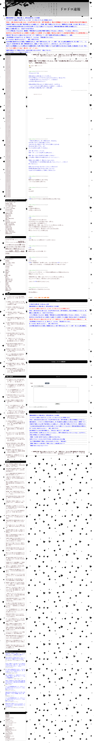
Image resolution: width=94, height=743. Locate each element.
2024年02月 (8, 90)
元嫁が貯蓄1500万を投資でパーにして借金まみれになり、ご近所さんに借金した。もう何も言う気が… (16, 417)
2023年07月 (8, 98)
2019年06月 (8, 160)
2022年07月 (8, 114)
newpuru (7, 716)
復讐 (6, 219)
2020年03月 (8, 149)
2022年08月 (8, 112)
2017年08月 (8, 188)
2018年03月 (8, 179)
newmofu (8, 715)
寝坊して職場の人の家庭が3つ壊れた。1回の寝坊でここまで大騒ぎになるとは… (16, 401)
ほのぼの (7, 209)
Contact (12, 1)
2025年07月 (8, 68)
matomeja (8, 737)
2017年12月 (8, 183)
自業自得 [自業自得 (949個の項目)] (7, 251)
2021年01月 (8, 136)
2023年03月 (8, 103)
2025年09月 (8, 66)
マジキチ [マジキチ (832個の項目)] (11, 242)
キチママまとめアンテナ (11, 722)
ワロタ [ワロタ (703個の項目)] (14, 242)
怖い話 (7, 221)
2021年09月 (8, 126)
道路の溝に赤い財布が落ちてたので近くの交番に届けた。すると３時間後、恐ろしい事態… (15, 693)
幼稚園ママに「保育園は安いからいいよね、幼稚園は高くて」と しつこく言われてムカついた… (15, 456)
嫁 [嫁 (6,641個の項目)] (20, 245)
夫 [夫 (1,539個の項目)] (13, 244)
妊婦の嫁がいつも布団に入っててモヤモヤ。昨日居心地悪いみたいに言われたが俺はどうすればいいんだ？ (15, 507)
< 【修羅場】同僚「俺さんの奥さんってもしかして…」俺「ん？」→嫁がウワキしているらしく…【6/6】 (44, 55)
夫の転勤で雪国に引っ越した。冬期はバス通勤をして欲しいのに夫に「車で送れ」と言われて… (16, 364)
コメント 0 (40, 65)
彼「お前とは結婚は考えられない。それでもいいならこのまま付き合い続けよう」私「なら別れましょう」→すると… (15, 670)
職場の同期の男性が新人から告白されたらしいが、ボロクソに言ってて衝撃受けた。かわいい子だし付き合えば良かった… (15, 637)
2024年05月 (8, 86)
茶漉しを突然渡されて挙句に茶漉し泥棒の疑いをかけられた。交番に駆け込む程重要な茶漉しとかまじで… (15, 628)
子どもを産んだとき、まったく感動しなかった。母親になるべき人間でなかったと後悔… (15, 526)
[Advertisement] (44, 105)
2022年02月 (8, 120)
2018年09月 (8, 171)
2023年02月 (8, 105)
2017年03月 (8, 194)
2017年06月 (8, 190)
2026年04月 (8, 57)
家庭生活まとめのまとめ (11, 730)
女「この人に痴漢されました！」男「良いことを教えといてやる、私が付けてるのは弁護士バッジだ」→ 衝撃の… (16, 406)
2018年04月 (8, 178)
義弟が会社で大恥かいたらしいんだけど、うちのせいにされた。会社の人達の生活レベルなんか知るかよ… (16, 396)
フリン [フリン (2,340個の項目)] (8, 242)
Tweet (30, 67)
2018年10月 (8, 170)
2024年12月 (8, 77)
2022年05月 (8, 116)
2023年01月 (8, 106)
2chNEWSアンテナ (10, 736)
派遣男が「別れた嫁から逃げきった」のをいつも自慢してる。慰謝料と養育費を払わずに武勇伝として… (16, 451)
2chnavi (7, 726)
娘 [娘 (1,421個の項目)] (18, 244)
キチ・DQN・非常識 (10, 205)
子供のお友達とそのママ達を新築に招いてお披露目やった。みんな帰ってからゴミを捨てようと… (16, 386)
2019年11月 (8, 154)
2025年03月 (8, 73)
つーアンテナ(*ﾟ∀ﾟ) (9, 717)
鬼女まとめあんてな (10, 727)
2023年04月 (8, 102)
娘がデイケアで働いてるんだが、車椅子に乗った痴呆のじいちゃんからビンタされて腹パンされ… (16, 350)
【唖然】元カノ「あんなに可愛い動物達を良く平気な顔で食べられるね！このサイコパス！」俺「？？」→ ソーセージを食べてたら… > (72, 56)
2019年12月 (8, 152)
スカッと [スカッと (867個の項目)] (21, 239)
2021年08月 (8, 127)
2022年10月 (8, 110)
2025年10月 (8, 65)
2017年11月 (8, 184)
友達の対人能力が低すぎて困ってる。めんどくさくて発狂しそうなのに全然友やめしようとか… (15, 549)
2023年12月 (8, 92)
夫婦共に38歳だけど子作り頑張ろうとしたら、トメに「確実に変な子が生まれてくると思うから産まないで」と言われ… (15, 539)
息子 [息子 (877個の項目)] (14, 246)
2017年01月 (8, 196)
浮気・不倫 (8, 231)
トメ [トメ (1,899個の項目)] (24, 239)
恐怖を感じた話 (9, 222)
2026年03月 (8, 58)
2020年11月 (8, 139)
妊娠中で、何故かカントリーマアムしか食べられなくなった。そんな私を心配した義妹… (15, 575)
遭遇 (48, 297)
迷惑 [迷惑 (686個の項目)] (14, 251)
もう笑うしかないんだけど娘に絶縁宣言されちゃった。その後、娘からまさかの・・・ (16, 298)
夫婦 (6, 217)
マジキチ (7, 211)
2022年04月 (8, 117)
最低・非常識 (8, 224)
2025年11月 (8, 63)
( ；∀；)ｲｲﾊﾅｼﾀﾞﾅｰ (10, 202)
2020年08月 (8, 142)
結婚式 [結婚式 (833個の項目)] (21, 249)
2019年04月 (8, 162)
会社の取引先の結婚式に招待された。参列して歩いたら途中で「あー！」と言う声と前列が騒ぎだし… (16, 345)
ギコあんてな (8, 731)
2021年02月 (8, 135)
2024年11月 (8, 78)
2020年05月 (8, 146)
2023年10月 (8, 95)
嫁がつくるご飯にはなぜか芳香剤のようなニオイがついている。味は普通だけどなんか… (15, 554)
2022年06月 (8, 115)
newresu (7, 714)
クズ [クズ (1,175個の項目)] (15, 239)
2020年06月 (8, 145)
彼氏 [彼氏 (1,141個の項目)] (8, 246)
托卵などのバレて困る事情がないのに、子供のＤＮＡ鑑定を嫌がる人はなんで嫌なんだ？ (15, 641)
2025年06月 (8, 70)
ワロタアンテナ (9, 725)
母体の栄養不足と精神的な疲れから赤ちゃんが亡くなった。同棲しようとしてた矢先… (16, 319)
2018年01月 (8, 181)
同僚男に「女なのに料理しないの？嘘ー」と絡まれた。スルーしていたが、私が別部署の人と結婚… (16, 303)
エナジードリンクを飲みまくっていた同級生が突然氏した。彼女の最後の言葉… (15, 429)
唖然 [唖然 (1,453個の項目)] (10, 244)
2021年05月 (8, 131)
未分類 (7, 226)
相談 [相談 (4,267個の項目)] (15, 249)
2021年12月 (8, 122)
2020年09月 (8, 141)
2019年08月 (8, 157)
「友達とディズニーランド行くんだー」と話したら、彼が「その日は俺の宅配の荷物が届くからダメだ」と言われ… (16, 340)
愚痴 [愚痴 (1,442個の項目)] (19, 246)
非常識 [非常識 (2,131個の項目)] (7, 253)
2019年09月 (8, 156)
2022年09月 (8, 111)
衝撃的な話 (8, 233)
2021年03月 (8, 134)
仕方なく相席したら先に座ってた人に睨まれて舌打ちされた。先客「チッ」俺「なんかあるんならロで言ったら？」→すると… (15, 665)
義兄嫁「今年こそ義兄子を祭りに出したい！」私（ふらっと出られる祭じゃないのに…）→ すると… (16, 329)
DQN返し (8, 203)
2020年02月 (8, 150)
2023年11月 (8, 93)
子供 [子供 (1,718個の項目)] (22, 244)
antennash (8, 719)
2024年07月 (8, 83)
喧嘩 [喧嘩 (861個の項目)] (12, 244)
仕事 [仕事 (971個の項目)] (17, 242)
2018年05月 (8, 176)
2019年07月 (8, 159)
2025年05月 (8, 71)
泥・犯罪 (7, 229)
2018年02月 (8, 180)
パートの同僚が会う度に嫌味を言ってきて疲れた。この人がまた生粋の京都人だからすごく (15, 571)
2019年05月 (8, 161)
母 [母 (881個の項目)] (12, 249)
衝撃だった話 (8, 232)
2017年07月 (8, 189)
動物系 (7, 216)
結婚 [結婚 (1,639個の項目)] (18, 249)
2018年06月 (8, 175)
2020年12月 (8, 137)
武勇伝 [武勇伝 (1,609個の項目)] (10, 249)
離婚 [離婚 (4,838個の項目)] (22, 251)
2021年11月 (8, 124)
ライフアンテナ (9, 724)
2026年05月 (8, 56)
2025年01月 (8, 76)
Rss (9, 1)
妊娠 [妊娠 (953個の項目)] (15, 244)
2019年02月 (8, 165)
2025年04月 (8, 72)
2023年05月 (8, 101)
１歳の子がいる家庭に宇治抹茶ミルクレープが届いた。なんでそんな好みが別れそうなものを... (48, 364)
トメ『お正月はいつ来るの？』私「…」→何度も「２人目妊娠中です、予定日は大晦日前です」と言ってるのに (15, 465)
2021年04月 (8, 132)
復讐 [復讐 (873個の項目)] (10, 246)
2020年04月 (8, 147)
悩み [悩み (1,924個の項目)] (16, 247)
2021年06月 (8, 130)
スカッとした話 (9, 208)
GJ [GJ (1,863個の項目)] (8, 239)
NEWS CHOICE (9, 733)
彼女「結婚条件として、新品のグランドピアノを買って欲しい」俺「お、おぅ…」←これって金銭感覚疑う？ (15, 676)
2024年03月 (8, 88)
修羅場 (7, 213)
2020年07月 (8, 144)
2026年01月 (8, 61)
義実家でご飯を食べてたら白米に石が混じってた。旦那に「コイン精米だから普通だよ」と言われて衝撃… (15, 584)
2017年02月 (8, 195)
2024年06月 (8, 85)
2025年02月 (8, 75)
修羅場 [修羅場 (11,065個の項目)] (21, 242)
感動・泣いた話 (9, 223)
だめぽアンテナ (9, 720)
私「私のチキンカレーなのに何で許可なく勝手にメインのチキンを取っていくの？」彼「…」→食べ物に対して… (16, 380)
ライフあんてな (9, 732)
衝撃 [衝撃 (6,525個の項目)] (11, 251)
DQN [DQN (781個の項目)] (6, 239)
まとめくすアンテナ (10, 739)
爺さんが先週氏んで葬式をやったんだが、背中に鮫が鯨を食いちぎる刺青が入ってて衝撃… (16, 359)
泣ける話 (7, 228)
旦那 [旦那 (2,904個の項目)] (23, 247)
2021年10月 (8, 125)
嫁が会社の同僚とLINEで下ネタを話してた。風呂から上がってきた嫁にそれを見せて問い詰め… (16, 334)
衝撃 (45, 297)
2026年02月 (8, 60)
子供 (42, 297)
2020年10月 (8, 140)
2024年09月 (8, 81)
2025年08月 (8, 67)
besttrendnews (9, 728)
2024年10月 (8, 80)
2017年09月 (8, 186)
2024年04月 (8, 87)
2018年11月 (8, 169)
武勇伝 (7, 227)
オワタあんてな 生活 (10, 738)
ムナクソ (7, 212)
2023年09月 (8, 96)
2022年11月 (8, 108)
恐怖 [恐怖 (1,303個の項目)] (12, 246)
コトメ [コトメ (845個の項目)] (18, 239)
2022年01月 (8, 121)
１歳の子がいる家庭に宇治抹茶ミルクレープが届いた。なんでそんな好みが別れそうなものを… (15, 478)
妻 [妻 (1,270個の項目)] (17, 244)
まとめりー (8, 734)
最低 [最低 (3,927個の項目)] (7, 249)
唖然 (39, 297)
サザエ (36, 297)
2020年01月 (8, 151)
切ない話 (7, 214)
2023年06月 (8, 100)
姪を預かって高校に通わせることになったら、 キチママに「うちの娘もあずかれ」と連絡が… (15, 308)
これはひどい (8, 207)
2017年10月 (8, 185)
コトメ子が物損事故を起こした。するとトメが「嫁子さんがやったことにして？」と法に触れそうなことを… (15, 391)
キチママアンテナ (9, 721)
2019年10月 (8, 155)
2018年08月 (8, 173)
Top (6, 1)
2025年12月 (8, 62)
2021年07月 (8, 129)
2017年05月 (8, 191)
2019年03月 (8, 164)
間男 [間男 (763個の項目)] (20, 251)
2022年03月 (8, 119)
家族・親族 (8, 218)
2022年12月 (8, 107)
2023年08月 (8, 97)
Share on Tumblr (47, 383)
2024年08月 (8, 82)
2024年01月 (8, 91)
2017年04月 (8, 193)
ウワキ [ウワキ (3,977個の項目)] (11, 239)
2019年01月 (8, 166)
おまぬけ (7, 204)
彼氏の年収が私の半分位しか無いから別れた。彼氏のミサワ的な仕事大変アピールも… (16, 324)
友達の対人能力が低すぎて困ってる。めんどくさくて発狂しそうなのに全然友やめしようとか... (48, 370)
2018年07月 (8, 174)
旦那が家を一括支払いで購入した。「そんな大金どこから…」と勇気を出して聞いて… (16, 313)
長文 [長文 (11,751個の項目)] (17, 251)
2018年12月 (8, 167)
